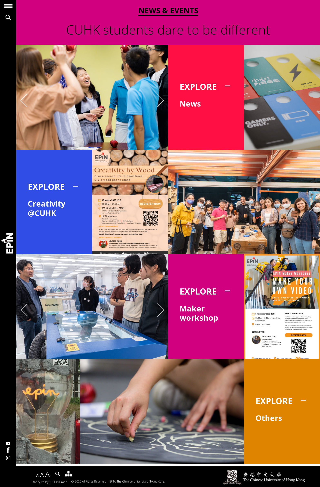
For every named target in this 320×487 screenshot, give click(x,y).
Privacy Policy (39, 482)
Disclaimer (60, 482)
